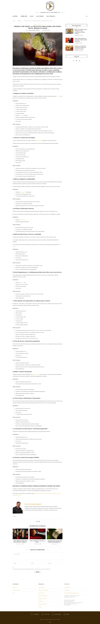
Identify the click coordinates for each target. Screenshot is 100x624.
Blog (31, 16)
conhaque (21, 115)
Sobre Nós (15, 587)
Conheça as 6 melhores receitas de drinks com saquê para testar (81, 48)
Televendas (40, 601)
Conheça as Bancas (16, 590)
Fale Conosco (50, 16)
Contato (40, 606)
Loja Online (40, 16)
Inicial (15, 16)
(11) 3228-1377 (67, 590)
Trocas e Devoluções (42, 604)
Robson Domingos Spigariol (34, 30)
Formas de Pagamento (42, 595)
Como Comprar (41, 587)
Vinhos (40, 24)
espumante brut (23, 192)
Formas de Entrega (42, 598)
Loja (13, 593)
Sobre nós (24, 16)
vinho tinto (58, 96)
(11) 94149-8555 (67, 587)
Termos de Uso (41, 593)
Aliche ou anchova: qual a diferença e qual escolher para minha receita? (81, 31)
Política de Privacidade (43, 590)
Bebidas (19, 20)
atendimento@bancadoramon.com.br (71, 593)
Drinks (15, 516)
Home (14, 20)
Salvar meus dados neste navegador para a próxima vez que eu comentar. (31, 569)
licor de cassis (22, 219)
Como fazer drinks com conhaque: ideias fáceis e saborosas (81, 40)
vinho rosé (22, 282)
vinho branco (38, 140)
